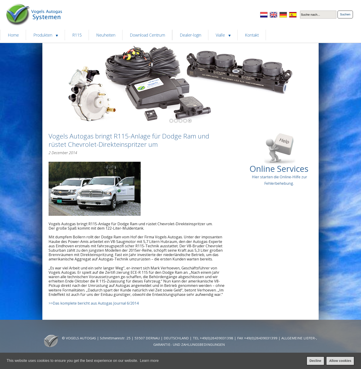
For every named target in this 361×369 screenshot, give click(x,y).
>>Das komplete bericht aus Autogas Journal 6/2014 (94, 303)
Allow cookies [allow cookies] (340, 361)
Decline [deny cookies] (315, 361)
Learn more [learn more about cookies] (149, 361)
